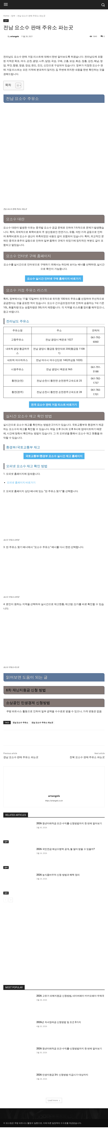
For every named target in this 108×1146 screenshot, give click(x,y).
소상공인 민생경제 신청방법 (28, 721)
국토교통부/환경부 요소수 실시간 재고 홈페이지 (54, 475)
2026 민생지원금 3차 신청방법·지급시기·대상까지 (62, 1093)
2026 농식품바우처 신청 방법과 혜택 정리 (58, 893)
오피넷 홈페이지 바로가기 (21, 501)
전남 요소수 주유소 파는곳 (42, 741)
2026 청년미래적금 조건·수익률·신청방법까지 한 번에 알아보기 (69, 842)
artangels (14, 36)
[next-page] (11, 918)
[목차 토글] (16, 85)
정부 (13, 15)
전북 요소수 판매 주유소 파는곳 (87, 775)
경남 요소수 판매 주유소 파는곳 (20, 775)
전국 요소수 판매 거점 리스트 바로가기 (54, 423)
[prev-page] (5, 918)
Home (6, 15)
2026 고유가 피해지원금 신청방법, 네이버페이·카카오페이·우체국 (70, 1014)
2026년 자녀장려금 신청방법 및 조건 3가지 (58, 1041)
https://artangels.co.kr (54, 819)
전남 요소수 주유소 (20, 741)
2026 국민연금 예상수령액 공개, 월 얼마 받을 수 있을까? (65, 867)
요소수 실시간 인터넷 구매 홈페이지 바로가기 (54, 297)
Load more (54, 1119)
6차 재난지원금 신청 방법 (26, 709)
